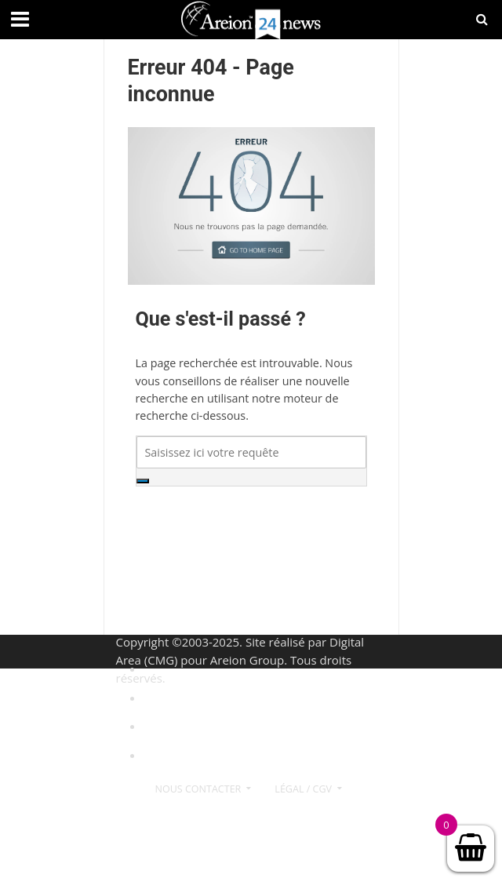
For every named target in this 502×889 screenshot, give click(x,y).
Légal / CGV (303, 789)
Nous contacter (198, 789)
